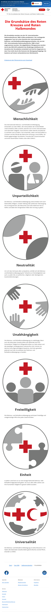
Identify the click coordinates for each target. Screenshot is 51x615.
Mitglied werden (22, 582)
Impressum (5, 604)
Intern (3, 596)
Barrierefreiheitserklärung (8, 602)
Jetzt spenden (5, 582)
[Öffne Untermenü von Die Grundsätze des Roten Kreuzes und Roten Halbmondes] (25, 14)
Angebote (36, 582)
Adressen (4, 591)
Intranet (4, 599)
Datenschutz (5, 607)
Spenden (42, 9)
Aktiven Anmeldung (23, 585)
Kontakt (4, 594)
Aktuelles (36, 585)
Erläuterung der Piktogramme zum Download (18, 60)
